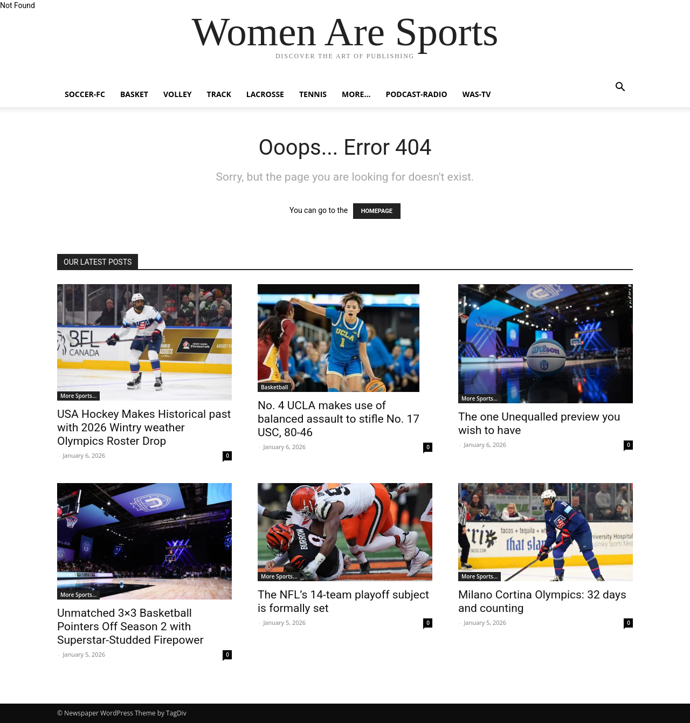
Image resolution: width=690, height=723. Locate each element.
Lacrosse (265, 94)
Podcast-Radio (416, 94)
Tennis (313, 94)
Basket (134, 94)
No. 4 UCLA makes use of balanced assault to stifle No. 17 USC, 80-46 (338, 419)
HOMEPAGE (376, 211)
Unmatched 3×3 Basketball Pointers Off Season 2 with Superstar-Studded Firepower (130, 626)
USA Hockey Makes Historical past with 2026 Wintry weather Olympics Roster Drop (144, 427)
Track (219, 94)
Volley (177, 94)
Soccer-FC (85, 94)
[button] (620, 88)
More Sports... (78, 396)
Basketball (274, 387)
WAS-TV (477, 94)
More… (356, 94)
